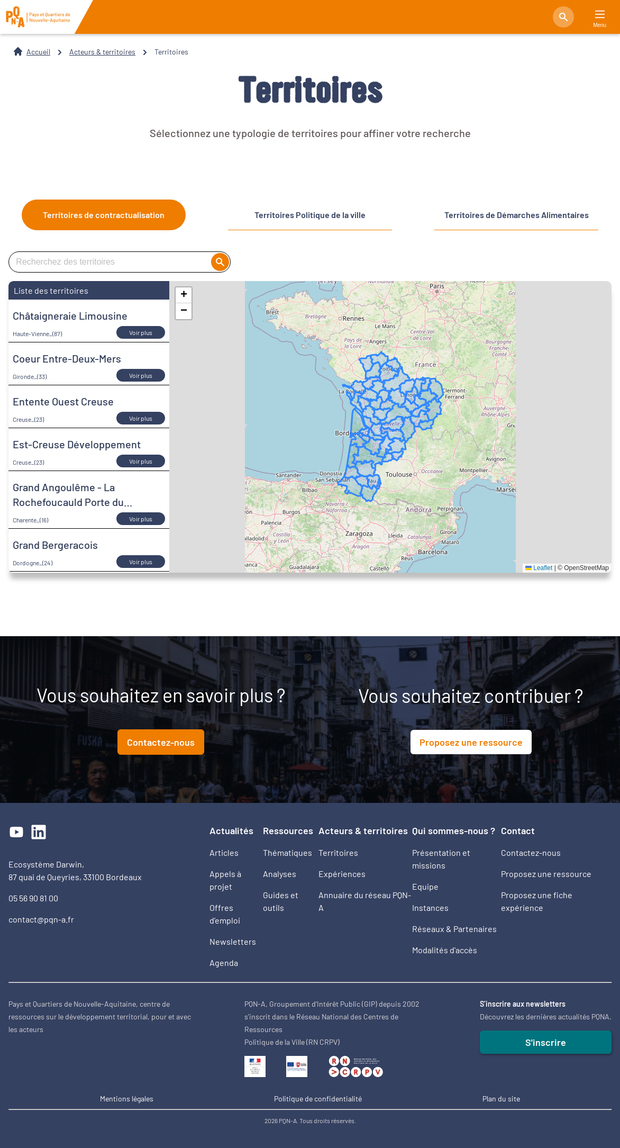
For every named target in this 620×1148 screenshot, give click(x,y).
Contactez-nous (161, 742)
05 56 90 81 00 (33, 898)
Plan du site (501, 1098)
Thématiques (287, 852)
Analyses (279, 874)
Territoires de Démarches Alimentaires (516, 215)
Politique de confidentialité (318, 1098)
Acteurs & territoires (102, 51)
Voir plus (140, 332)
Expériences (342, 874)
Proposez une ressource (471, 742)
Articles (224, 852)
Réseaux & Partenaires (454, 929)
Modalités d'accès (444, 950)
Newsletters (232, 941)
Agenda (223, 962)
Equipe (425, 886)
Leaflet (538, 568)
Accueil (38, 51)
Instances (430, 907)
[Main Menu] (600, 14)
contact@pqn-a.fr (41, 919)
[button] (184, 295)
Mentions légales (126, 1098)
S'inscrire (545, 1042)
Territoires (338, 852)
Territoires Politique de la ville (310, 215)
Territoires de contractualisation (104, 215)
